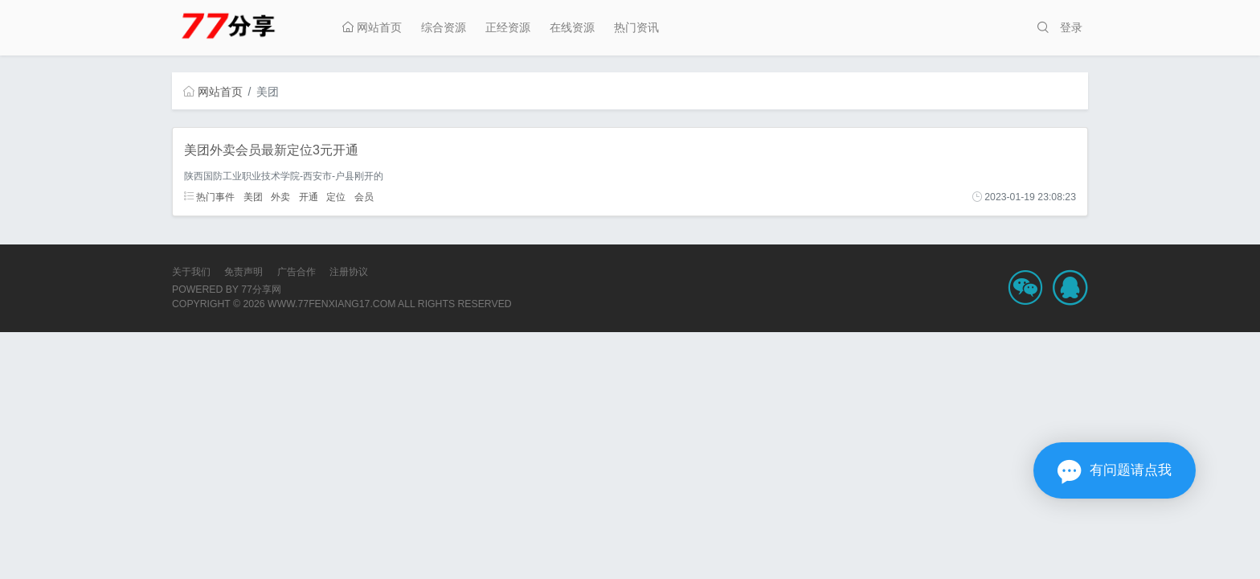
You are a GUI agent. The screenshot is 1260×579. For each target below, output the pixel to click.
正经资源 (507, 27)
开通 (308, 197)
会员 (364, 197)
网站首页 (372, 27)
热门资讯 (636, 27)
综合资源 (443, 27)
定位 (336, 197)
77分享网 (261, 289)
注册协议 (348, 271)
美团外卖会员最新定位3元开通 (271, 150)
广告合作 (296, 271)
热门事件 (209, 197)
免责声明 (243, 271)
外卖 (280, 197)
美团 (253, 197)
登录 (1071, 27)
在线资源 (572, 27)
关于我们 (191, 271)
